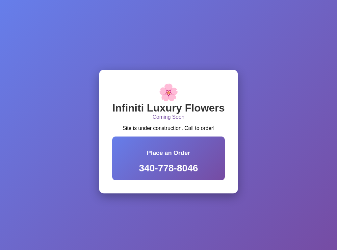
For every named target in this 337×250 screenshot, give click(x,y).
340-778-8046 (168, 168)
